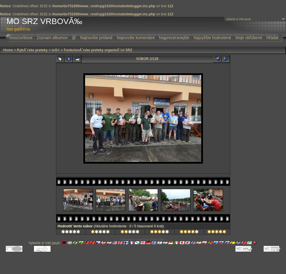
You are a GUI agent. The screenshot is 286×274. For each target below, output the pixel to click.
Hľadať (272, 37)
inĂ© (56, 50)
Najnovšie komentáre (136, 37)
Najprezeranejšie (174, 37)
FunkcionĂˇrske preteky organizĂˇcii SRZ (98, 50)
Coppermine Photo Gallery (150, 239)
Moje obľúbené (248, 37)
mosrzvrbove (21, 37)
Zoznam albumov (52, 37)
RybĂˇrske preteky (32, 50)
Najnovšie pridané (96, 37)
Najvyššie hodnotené (212, 37)
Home (8, 50)
